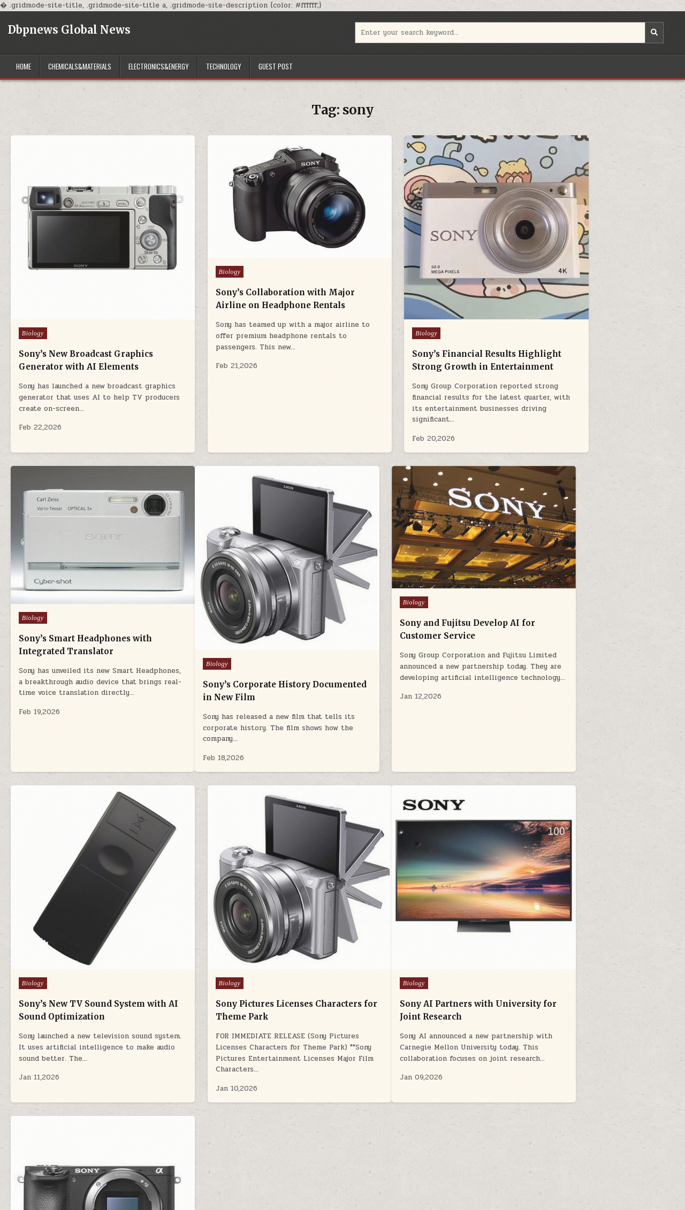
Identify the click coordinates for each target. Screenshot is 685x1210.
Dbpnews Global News (69, 29)
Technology (223, 66)
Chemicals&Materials (79, 66)
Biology (33, 305)
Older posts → (362, 1085)
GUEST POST (275, 66)
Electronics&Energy (158, 66)
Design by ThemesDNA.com (342, 1199)
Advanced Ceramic (39, 1159)
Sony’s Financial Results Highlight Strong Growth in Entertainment (417, 338)
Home (23, 66)
